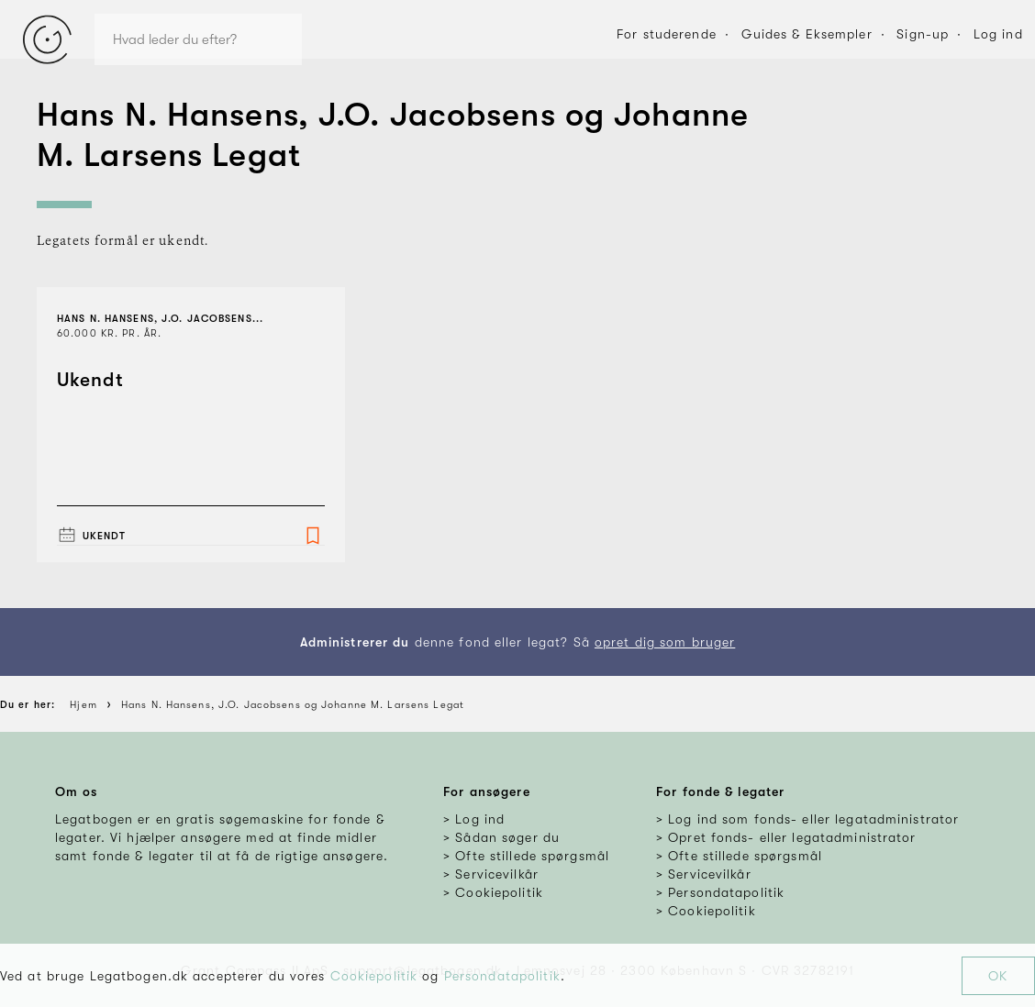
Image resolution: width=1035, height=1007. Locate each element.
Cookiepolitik (374, 975)
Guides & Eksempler (807, 34)
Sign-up (922, 34)
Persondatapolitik (502, 975)
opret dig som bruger (665, 642)
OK (997, 975)
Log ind (998, 34)
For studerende (667, 34)
